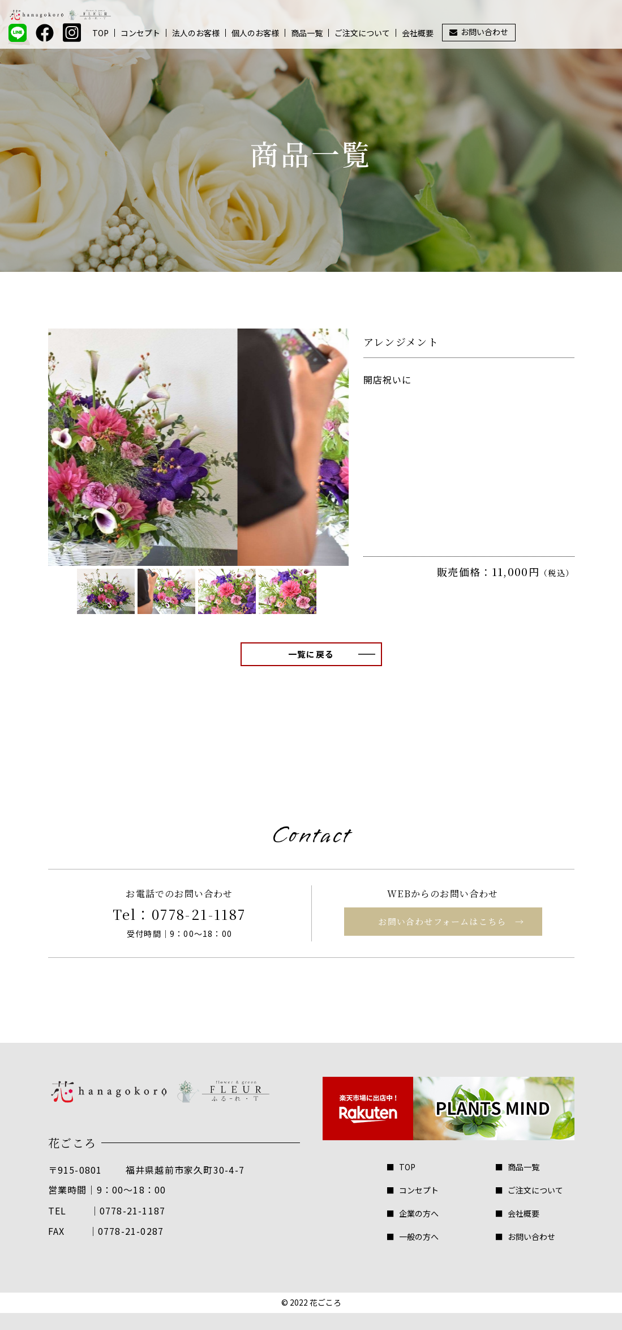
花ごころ (325, 1302)
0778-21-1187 (199, 914)
